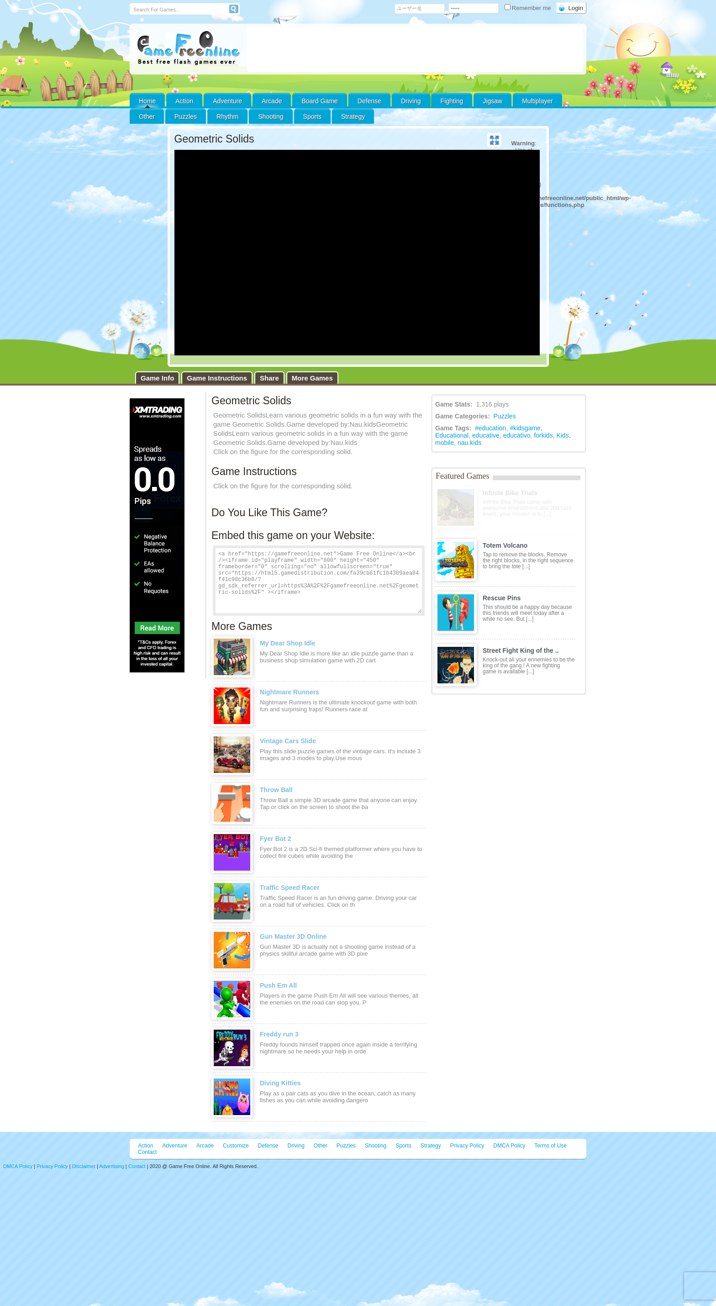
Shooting (270, 116)
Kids (562, 435)
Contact (147, 1152)
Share (269, 378)
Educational (452, 435)
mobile (444, 442)
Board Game (319, 101)
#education (490, 428)
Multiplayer (537, 101)
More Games (312, 378)
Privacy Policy (467, 1145)
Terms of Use (550, 1145)
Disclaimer (83, 1166)
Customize (236, 1145)
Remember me (529, 8)
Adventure (227, 101)
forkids (543, 435)
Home (147, 101)
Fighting (452, 101)
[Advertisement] (415, 49)
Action (184, 101)
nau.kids (469, 442)
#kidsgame (525, 428)
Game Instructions (217, 378)
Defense (369, 101)
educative (486, 435)
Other (320, 1145)
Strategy (353, 116)
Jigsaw (492, 101)
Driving (411, 101)
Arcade (272, 101)
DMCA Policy (509, 1145)
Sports (312, 116)
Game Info (157, 378)
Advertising (111, 1166)
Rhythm (227, 116)
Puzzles (185, 116)
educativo (517, 435)
